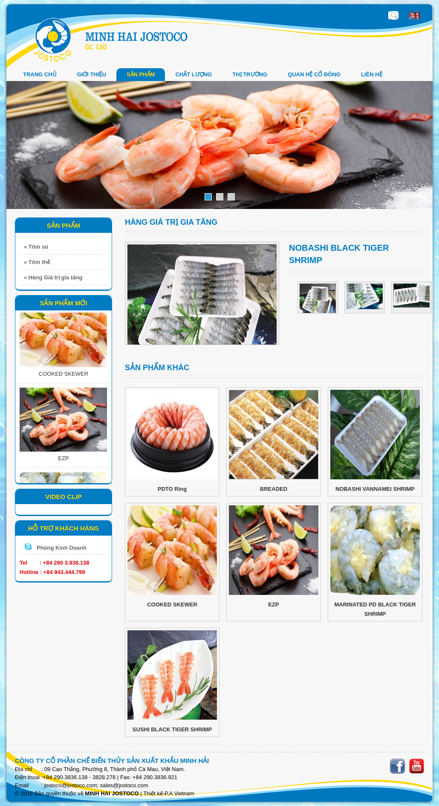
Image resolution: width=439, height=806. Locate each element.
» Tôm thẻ (37, 262)
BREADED (273, 489)
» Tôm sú (36, 247)
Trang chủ (40, 74)
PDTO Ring (172, 489)
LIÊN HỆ (371, 74)
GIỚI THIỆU (91, 74)
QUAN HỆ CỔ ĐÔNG (314, 74)
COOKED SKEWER (63, 375)
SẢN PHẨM (141, 74)
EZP (63, 460)
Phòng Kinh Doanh (62, 548)
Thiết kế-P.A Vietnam (168, 793)
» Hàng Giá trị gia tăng (53, 277)
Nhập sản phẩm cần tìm (394, 15)
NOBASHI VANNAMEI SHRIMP (375, 489)
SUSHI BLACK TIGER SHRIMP (172, 729)
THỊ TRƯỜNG (249, 74)
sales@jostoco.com (124, 785)
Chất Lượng (193, 74)
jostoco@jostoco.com (70, 785)
